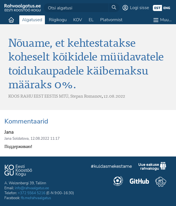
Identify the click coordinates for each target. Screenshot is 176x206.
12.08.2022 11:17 (44, 138)
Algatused (32, 20)
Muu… (166, 20)
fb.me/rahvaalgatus (36, 198)
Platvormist (111, 20)
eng (166, 8)
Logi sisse (139, 8)
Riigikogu (58, 20)
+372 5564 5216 (31, 193)
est (157, 8)
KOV (77, 20)
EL (91, 20)
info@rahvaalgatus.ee (32, 188)
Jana (8, 132)
